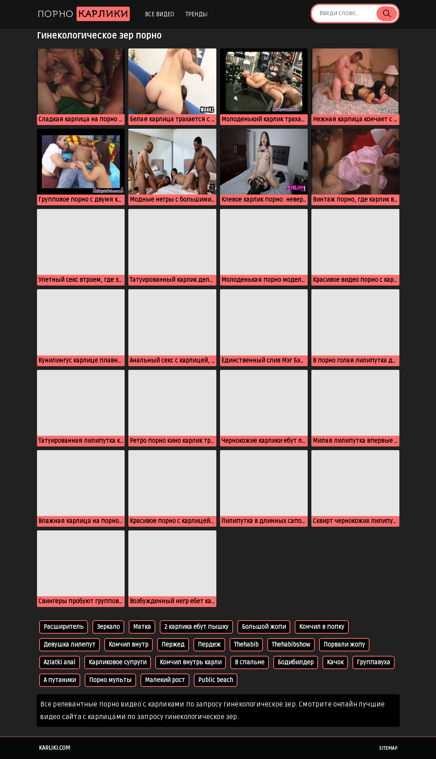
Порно (83, 14)
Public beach (215, 680)
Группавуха (373, 662)
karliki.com (54, 748)
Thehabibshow (291, 644)
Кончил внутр (128, 644)
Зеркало (108, 627)
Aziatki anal (59, 662)
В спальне (249, 662)
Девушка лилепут (69, 644)
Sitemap (388, 748)
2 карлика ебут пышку (196, 627)
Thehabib (246, 644)
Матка (142, 627)
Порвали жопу (344, 644)
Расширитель (64, 627)
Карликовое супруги (117, 662)
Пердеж (209, 644)
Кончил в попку (321, 627)
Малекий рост (165, 680)
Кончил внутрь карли (191, 662)
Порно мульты (110, 680)
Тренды (196, 14)
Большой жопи (264, 627)
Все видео (159, 14)
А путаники (60, 680)
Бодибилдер (296, 662)
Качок (335, 662)
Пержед (173, 644)
